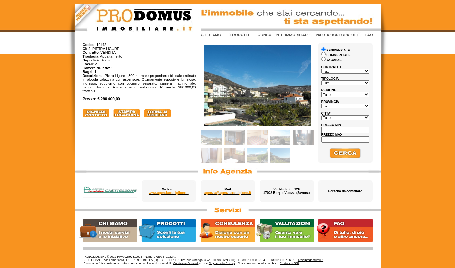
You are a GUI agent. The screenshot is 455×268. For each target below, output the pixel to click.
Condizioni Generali (186, 263)
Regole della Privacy (222, 263)
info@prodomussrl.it (310, 260)
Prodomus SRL (289, 263)
